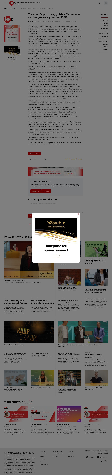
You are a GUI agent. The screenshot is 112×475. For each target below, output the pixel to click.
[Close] (78, 214)
